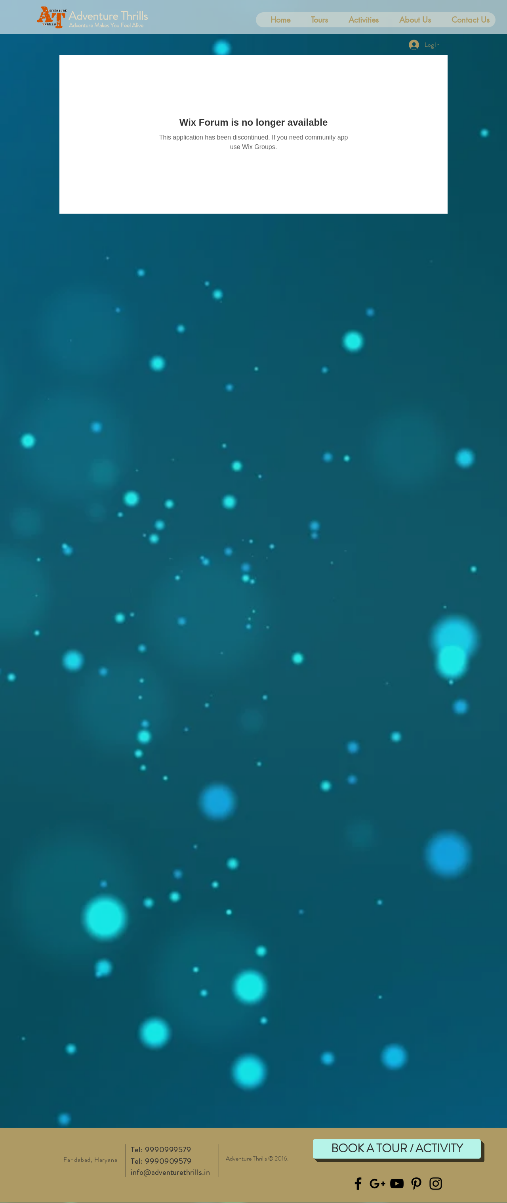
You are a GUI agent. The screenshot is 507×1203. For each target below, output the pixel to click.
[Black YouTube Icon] (397, 1183)
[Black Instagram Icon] (435, 1183)
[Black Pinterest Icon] (416, 1183)
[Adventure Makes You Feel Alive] (118, 25)
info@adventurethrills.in (170, 1172)
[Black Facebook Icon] (358, 1183)
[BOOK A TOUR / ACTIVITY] (397, 1149)
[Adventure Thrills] (115, 15)
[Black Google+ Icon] (377, 1183)
